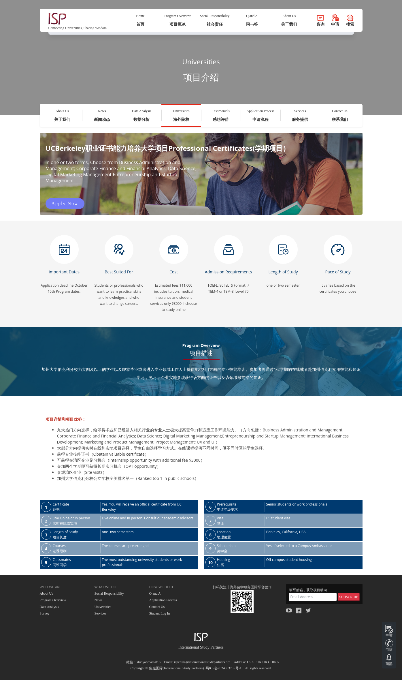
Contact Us (157, 607)
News (98, 600)
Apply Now (65, 203)
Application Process (163, 600)
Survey (45, 613)
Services (100, 613)
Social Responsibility (109, 593)
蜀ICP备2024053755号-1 (223, 668)
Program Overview (53, 600)
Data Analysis (49, 607)
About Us (46, 593)
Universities (103, 607)
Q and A (155, 593)
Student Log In (159, 613)
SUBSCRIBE (348, 597)
